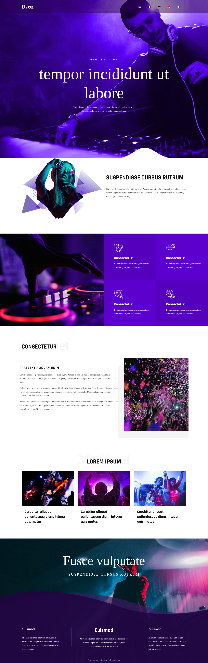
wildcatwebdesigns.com (110, 660)
